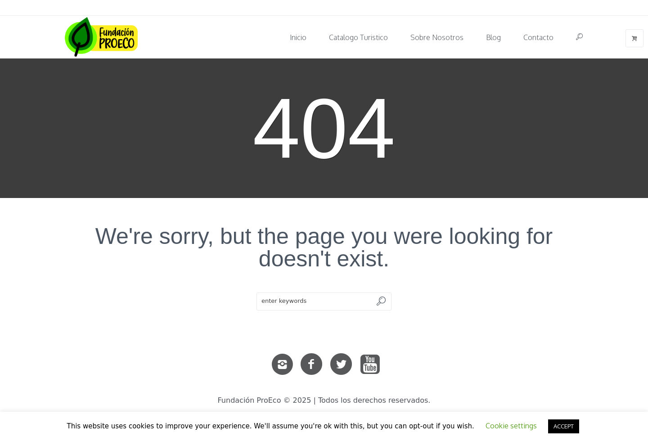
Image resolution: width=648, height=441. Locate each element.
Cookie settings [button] (511, 425)
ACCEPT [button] (564, 426)
